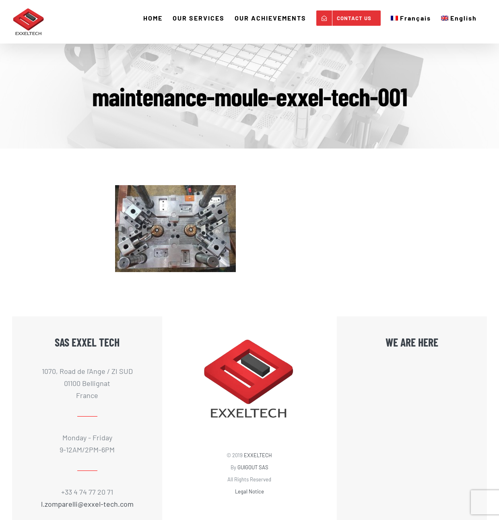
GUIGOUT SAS (252, 467)
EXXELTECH (258, 455)
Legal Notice (249, 491)
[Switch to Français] (411, 18)
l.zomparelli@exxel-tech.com (87, 503)
